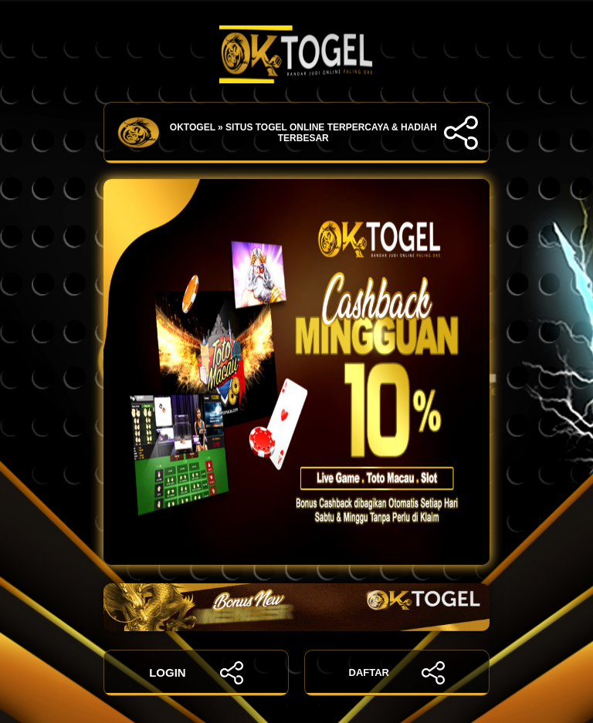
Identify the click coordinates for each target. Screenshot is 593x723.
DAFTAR (397, 672)
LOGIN (196, 672)
